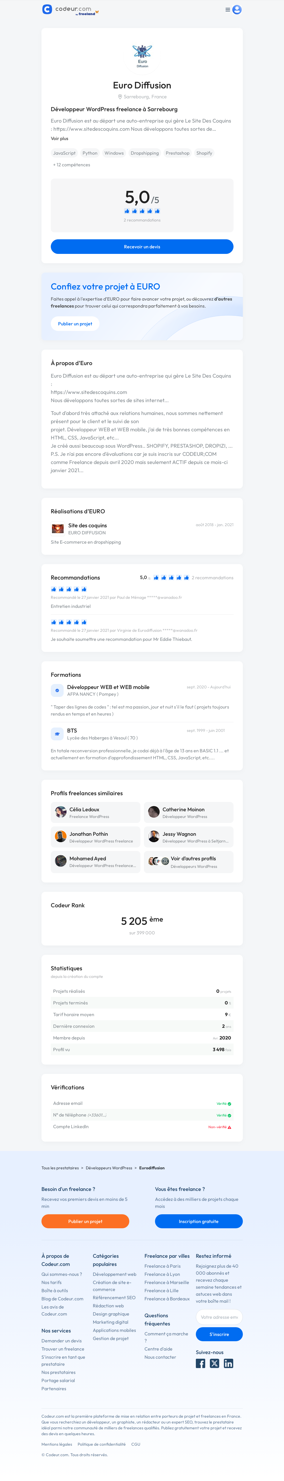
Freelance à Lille (161, 1290)
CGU (135, 1444)
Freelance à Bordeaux (167, 1299)
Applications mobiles (114, 1330)
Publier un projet (75, 324)
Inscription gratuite (199, 1221)
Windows (114, 153)
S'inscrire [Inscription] (219, 1334)
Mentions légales (56, 1444)
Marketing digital (110, 1322)
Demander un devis (61, 1341)
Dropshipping (145, 153)
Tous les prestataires (60, 1168)
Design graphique (111, 1314)
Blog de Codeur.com (62, 1299)
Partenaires (53, 1388)
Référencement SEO (114, 1297)
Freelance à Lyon (162, 1274)
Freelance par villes (167, 1256)
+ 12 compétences (71, 165)
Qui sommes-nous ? (61, 1274)
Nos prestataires (58, 1372)
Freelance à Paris (162, 1266)
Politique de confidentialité (102, 1444)
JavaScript (64, 153)
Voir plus (59, 138)
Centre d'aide (158, 1349)
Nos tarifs (51, 1282)
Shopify (204, 153)
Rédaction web (108, 1306)
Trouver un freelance (62, 1349)
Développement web (114, 1274)
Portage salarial (58, 1380)
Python (90, 153)
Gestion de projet (111, 1338)
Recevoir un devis (142, 247)
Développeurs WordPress (194, 866)
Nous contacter (160, 1357)
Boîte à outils (54, 1290)
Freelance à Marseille (166, 1282)
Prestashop (177, 153)
